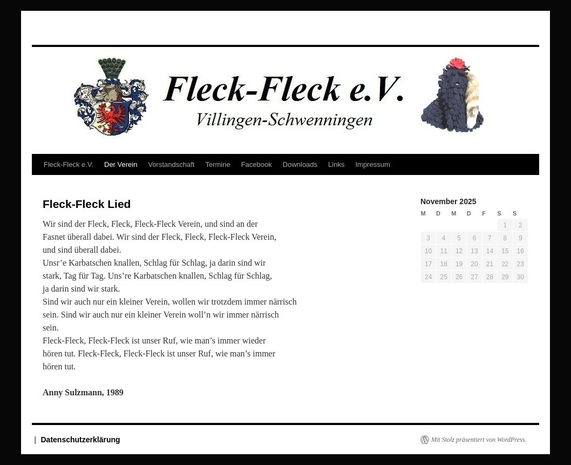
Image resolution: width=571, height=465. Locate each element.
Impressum (372, 164)
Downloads (300, 164)
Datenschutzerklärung (80, 439)
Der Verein (120, 164)
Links (336, 164)
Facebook (256, 164)
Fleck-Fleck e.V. (68, 164)
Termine (217, 164)
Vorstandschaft (171, 164)
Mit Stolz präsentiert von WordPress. (478, 439)
